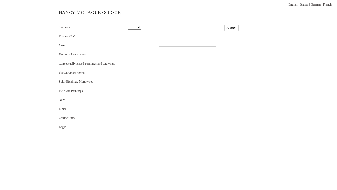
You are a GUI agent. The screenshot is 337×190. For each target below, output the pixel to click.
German (316, 4)
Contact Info (67, 118)
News (62, 100)
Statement (65, 27)
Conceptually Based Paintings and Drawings (87, 63)
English (293, 4)
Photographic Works (72, 72)
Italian (304, 4)
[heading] (72, 12)
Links (62, 109)
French (327, 4)
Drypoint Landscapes (72, 54)
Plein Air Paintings (71, 91)
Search (63, 45)
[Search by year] (134, 27)
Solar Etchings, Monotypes (76, 81)
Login (62, 127)
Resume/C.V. (67, 36)
